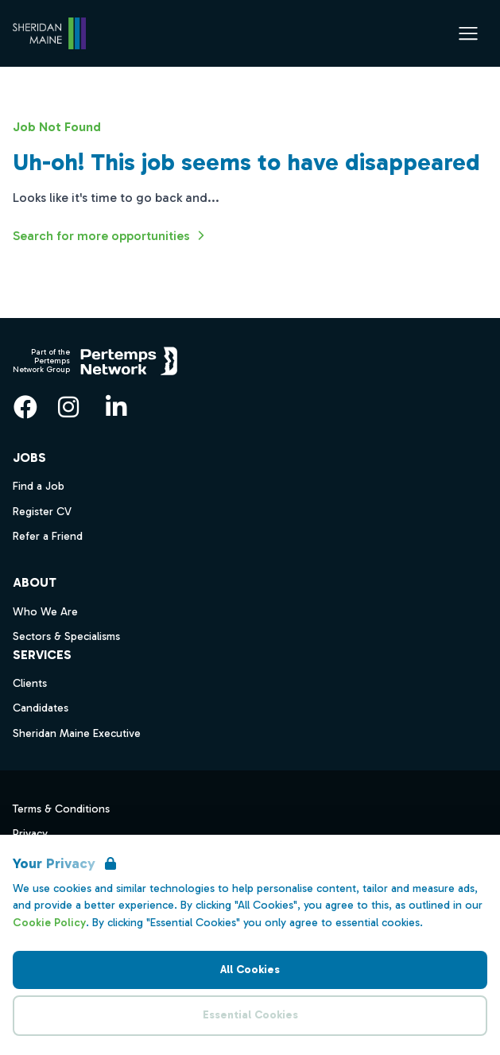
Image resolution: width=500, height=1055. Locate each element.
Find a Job (38, 486)
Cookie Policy (49, 922)
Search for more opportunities (111, 235)
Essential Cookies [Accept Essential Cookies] (250, 1015)
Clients (30, 683)
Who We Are (45, 612)
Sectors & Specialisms (66, 636)
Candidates (40, 708)
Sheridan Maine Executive (77, 733)
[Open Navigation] (468, 33)
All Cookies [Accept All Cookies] (250, 969)
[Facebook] (25, 407)
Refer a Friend (48, 536)
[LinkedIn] (116, 407)
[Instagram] (68, 407)
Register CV (42, 511)
